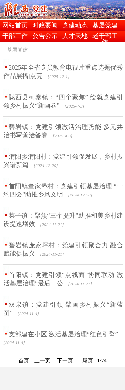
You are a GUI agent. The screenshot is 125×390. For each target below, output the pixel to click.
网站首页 (15, 25)
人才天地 (75, 36)
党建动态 (75, 25)
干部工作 (15, 36)
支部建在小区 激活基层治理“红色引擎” (63, 334)
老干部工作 (105, 36)
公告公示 (45, 36)
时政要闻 (45, 25)
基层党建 (105, 25)
